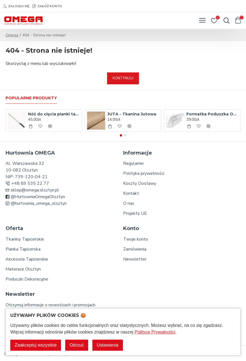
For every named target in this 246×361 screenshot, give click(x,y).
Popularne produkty (31, 98)
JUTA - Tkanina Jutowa (131, 114)
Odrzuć (77, 345)
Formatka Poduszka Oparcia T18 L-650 (212, 114)
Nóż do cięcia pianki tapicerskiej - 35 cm (54, 114)
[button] (121, 135)
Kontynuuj (123, 78)
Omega (12, 35)
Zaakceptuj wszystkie (36, 345)
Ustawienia (107, 345)
